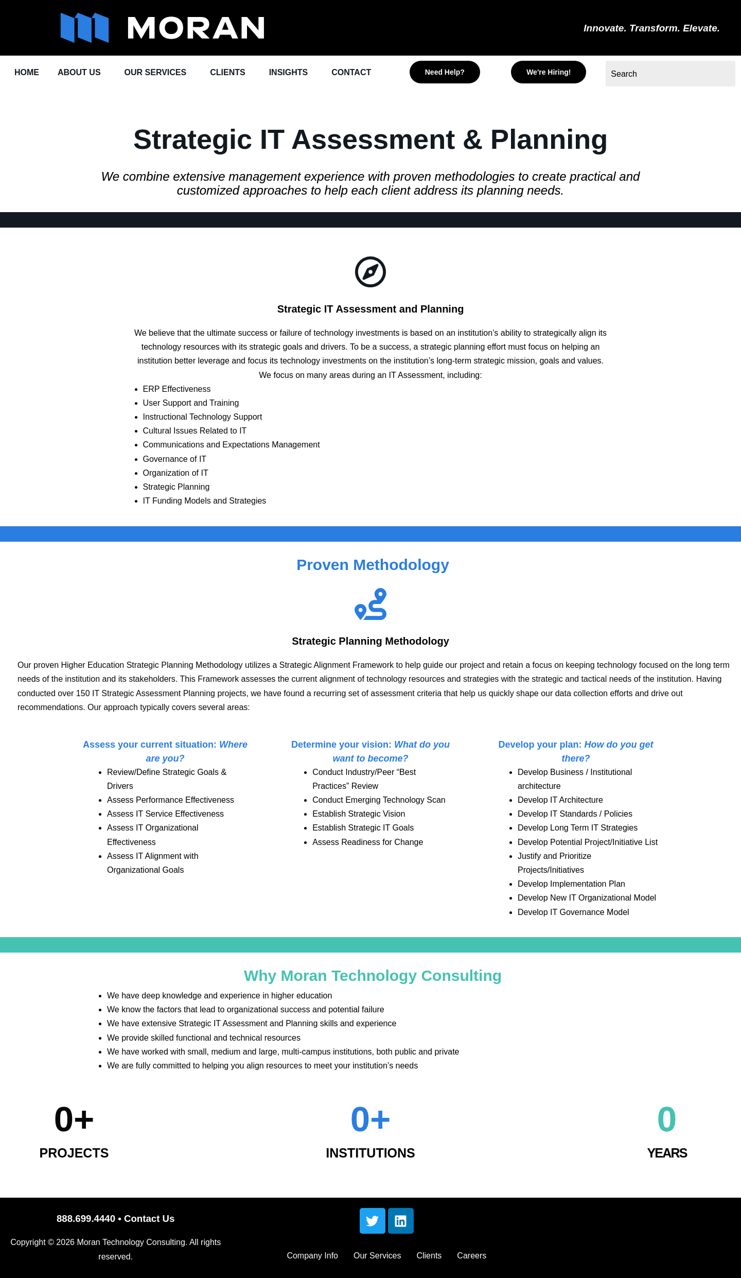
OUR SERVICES (162, 73)
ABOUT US (82, 73)
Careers (471, 1255)
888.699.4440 (86, 1218)
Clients (429, 1255)
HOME (27, 73)
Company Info (312, 1255)
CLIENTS (237, 73)
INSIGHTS (300, 73)
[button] (84, 73)
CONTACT (35, 97)
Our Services (377, 1255)
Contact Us (149, 1218)
